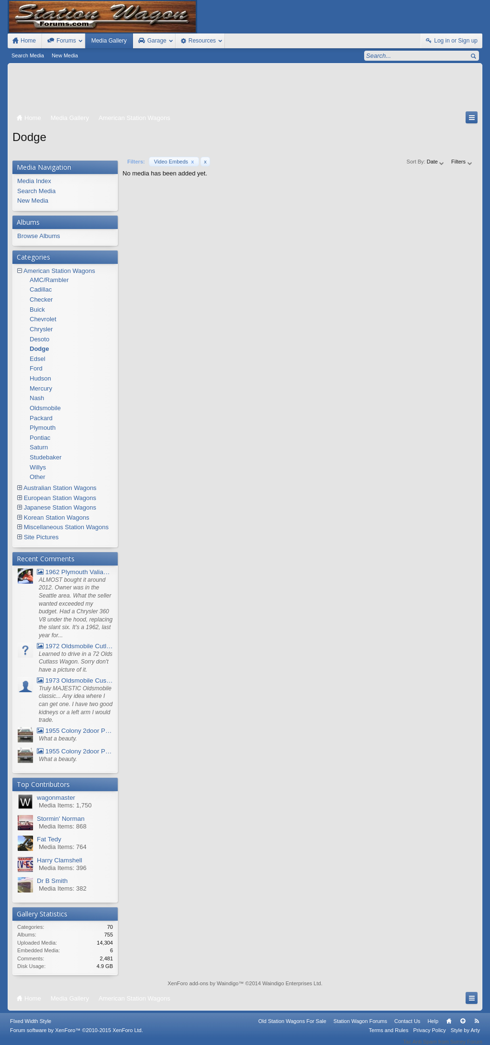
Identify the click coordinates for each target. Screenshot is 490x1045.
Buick (37, 309)
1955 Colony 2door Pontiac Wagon (75, 730)
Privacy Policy (429, 1036)
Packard (41, 418)
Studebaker (46, 457)
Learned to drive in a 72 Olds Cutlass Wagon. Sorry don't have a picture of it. (75, 662)
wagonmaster (56, 797)
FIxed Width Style (30, 1027)
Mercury (41, 388)
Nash (37, 398)
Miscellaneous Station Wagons (66, 527)
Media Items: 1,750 (65, 805)
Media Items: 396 (63, 867)
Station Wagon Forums (360, 1027)
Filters (462, 161)
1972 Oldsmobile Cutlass (75, 646)
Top (462, 1027)
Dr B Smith (52, 880)
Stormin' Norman (61, 818)
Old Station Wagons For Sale (292, 1027)
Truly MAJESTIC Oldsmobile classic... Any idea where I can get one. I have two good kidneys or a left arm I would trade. (75, 704)
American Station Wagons (59, 270)
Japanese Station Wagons (60, 507)
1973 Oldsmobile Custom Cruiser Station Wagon (75, 680)
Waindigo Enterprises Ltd (291, 983)
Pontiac (40, 437)
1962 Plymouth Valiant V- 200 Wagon (75, 572)
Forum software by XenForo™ (76, 1036)
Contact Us (407, 1027)
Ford (36, 368)
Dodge (39, 348)
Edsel (37, 358)
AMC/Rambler (49, 279)
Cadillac (41, 289)
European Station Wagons (60, 497)
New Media (65, 55)
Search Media (27, 55)
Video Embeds (174, 161)
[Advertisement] (245, 89)
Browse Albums (38, 235)
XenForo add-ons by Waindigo (202, 983)
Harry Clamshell (59, 860)
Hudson (40, 378)
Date (436, 161)
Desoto (39, 339)
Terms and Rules (389, 1036)
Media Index (34, 181)
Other (37, 476)
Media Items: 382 (63, 888)
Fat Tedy (49, 839)
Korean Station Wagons (56, 517)
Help (432, 1027)
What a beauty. (58, 738)
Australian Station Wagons (60, 487)
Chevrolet (43, 319)
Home (448, 1027)
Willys (38, 467)
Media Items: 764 (63, 846)
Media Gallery (109, 40)
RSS (476, 1027)
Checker (41, 299)
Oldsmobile (45, 408)
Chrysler (41, 329)
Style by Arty (465, 1036)
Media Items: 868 (63, 826)
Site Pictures (41, 537)
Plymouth (43, 427)
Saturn (39, 447)
